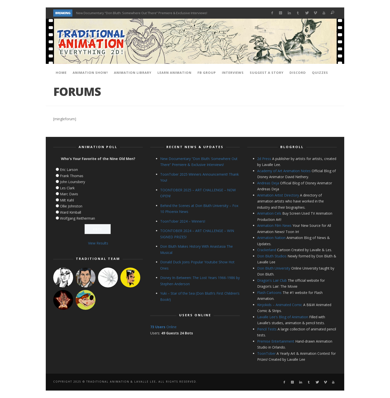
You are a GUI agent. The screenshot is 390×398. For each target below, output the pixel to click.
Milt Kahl (67, 200)
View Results (98, 243)
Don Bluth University (273, 268)
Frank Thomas (71, 175)
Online (163, 326)
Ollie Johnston (71, 206)
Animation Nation (271, 237)
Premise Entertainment (275, 341)
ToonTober (266, 353)
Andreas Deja (268, 183)
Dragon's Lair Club (272, 280)
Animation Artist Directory (278, 195)
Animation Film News (274, 225)
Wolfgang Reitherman (77, 218)
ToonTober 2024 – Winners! (182, 221)
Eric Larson (69, 169)
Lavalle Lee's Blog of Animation (282, 317)
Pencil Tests (267, 329)
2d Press (264, 158)
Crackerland (266, 249)
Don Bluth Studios (272, 256)
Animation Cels (269, 213)
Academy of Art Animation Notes (284, 170)
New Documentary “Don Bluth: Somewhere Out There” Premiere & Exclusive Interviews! (141, 13)
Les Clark (67, 188)
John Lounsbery (72, 181)
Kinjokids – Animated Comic (279, 304)
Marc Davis (69, 194)
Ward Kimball (70, 212)
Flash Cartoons (269, 292)
